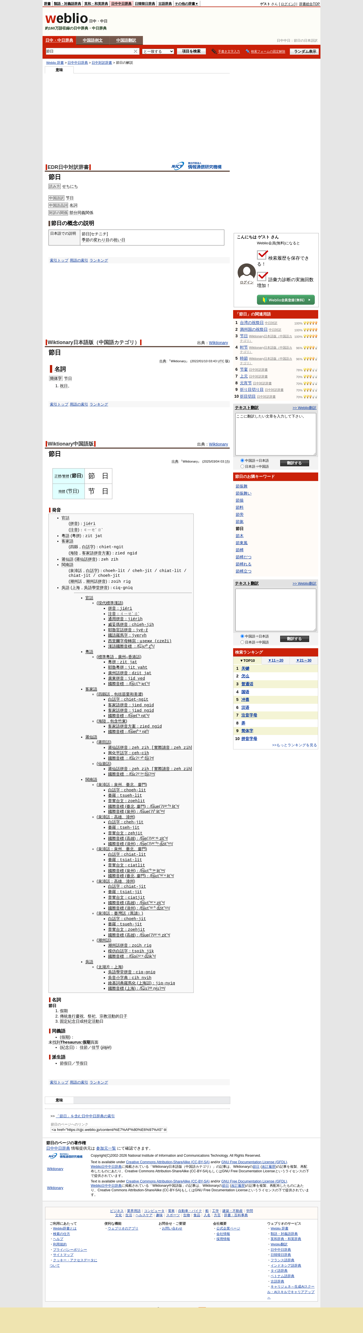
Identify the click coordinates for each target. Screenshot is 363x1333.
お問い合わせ (172, 1222)
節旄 (240, 521)
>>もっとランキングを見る (294, 745)
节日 (70, 198)
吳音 (112, 971)
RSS (202, 1302)
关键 (245, 668)
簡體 (61, 491)
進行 (72, 1010)
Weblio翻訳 (279, 1238)
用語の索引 (79, 260)
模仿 (112, 945)
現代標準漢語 (110, 602)
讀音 (166, 744)
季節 (86, 240)
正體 (57, 476)
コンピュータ (154, 1204)
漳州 (130, 813)
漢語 (112, 645)
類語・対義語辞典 (67, 3)
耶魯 (112, 629)
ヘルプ (58, 1233)
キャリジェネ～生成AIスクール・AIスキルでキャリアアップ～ (291, 1285)
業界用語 (134, 1204)
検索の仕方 (61, 1227)
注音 (74, 529)
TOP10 (247, 660)
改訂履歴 (268, 1160)
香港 (132, 655)
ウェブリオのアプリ (123, 1222)
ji (149, 945)
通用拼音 (116, 618)
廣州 (122, 655)
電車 (171, 1204)
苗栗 (126, 692)
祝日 (64, 385)
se (144, 834)
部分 (73, 212)
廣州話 (114, 671)
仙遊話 (104, 760)
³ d (159, 840)
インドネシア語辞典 (286, 1259)
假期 (64, 1004)
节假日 (82, 1057)
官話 (65, 518)
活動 (111, 1010)
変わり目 (101, 240)
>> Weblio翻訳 (304, 408)
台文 (120, 797)
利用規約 (60, 1238)
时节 (244, 347)
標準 (102, 655)
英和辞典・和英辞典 (286, 1233)
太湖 (102, 961)
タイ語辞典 (279, 1264)
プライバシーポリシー (70, 1243)
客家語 (67, 541)
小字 (120, 971)
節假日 (66, 1057)
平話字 (122, 750)
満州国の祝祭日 (254, 329)
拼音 (74, 524)
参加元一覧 (106, 1142)
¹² (169, 840)
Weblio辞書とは (65, 1222)
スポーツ (173, 1209)
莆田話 (104, 739)
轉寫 (132, 639)
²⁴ (142, 771)
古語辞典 (165, 3)
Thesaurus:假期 (75, 1036)
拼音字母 (249, 738)
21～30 (304, 660)
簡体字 (56, 378)
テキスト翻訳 (247, 407)
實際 (158, 744)
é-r (144, 628)
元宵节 (246, 383)
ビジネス (117, 1204)
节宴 (244, 369)
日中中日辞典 (121, 3)
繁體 (65, 476)
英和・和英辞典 (96, 3)
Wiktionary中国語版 (71, 444)
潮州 (74, 581)
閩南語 (67, 564)
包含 (114, 718)
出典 (162, 361)
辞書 (47, 3)
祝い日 (119, 240)
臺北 (130, 781)
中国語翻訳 (126, 40)
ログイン (287, 4)
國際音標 (124, 645)
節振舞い (244, 493)
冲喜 (245, 699)
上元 (244, 376)
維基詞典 (116, 976)
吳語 (65, 587)
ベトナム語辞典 (282, 1269)
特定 (88, 1015)
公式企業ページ (228, 1222)
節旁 (240, 514)
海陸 (74, 553)
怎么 (245, 676)
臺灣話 (120, 908)
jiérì (89, 523)
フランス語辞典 (282, 1254)
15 (227, 461)
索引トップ (59, 260)
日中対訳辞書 (102, 62)
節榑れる (244, 564)
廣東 (112, 676)
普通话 (247, 684)
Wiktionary (218, 342)
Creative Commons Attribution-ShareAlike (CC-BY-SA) (168, 1156)
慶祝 (80, 1010)
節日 (256, 1160)
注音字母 (249, 715)
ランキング (99, 260)
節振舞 (242, 486)
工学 (215, 1204)
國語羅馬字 (118, 634)
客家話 (114, 708)
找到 (56, 1036)
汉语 (245, 707)
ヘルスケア (144, 1209)
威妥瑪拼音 (118, 623)
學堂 (96, 587)
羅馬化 (130, 976)
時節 (244, 358)
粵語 (65, 535)
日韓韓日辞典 (145, 3)
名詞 (73, 205)
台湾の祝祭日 (252, 322)
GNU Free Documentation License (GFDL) (254, 1156)
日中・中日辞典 (59, 40)
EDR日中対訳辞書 (68, 167)
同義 (81, 212)
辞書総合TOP (309, 4)
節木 (240, 535)
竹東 (122, 718)
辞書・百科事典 (236, 1209)
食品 (196, 1209)
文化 (118, 1209)
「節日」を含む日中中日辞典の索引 (85, 1110)
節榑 (240, 550)
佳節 (84, 1041)
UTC (221, 361)
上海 (76, 587)
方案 (106, 553)
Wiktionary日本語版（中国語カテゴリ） (94, 342)
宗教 (103, 1010)
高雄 (118, 813)
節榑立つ (244, 571)
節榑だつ (244, 557)
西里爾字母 (118, 639)
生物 (186, 1209)
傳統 (64, 1010)
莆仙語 (67, 559)
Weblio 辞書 (55, 62)
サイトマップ (63, 1249)
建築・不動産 (232, 1204)
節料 (240, 507)
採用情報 (223, 1233)
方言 (217, 1209)
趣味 (159, 1209)
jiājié (106, 1041)
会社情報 (223, 1227)
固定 (64, 1015)
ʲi (156, 982)
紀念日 (74, 1015)
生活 (128, 1209)
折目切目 (248, 396)
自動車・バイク (190, 1204)
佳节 (96, 1041)
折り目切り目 (252, 389)
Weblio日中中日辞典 (106, 1160)
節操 (240, 500)
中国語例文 (93, 40)
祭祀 (92, 1010)
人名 (207, 1209)
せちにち (70, 186)
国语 (245, 692)
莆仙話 (82, 559)
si (133, 681)
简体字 (247, 730)
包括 (118, 692)
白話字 (88, 547)
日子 (123, 1010)
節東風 (242, 543)
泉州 (118, 781)
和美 (134, 692)
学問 (249, 1204)
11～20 (276, 660)
